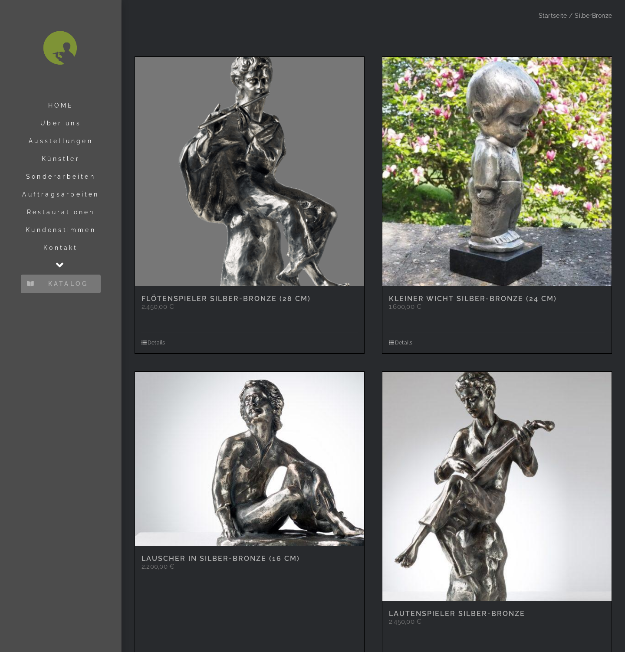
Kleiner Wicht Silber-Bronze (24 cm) (473, 299)
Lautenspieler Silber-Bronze (457, 613)
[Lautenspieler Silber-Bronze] (497, 486)
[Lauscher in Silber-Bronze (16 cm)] (249, 459)
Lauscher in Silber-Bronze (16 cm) (220, 558)
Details (156, 343)
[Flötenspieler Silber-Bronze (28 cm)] (249, 171)
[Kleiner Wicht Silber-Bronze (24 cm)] (497, 171)
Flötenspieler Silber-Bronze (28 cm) (226, 299)
